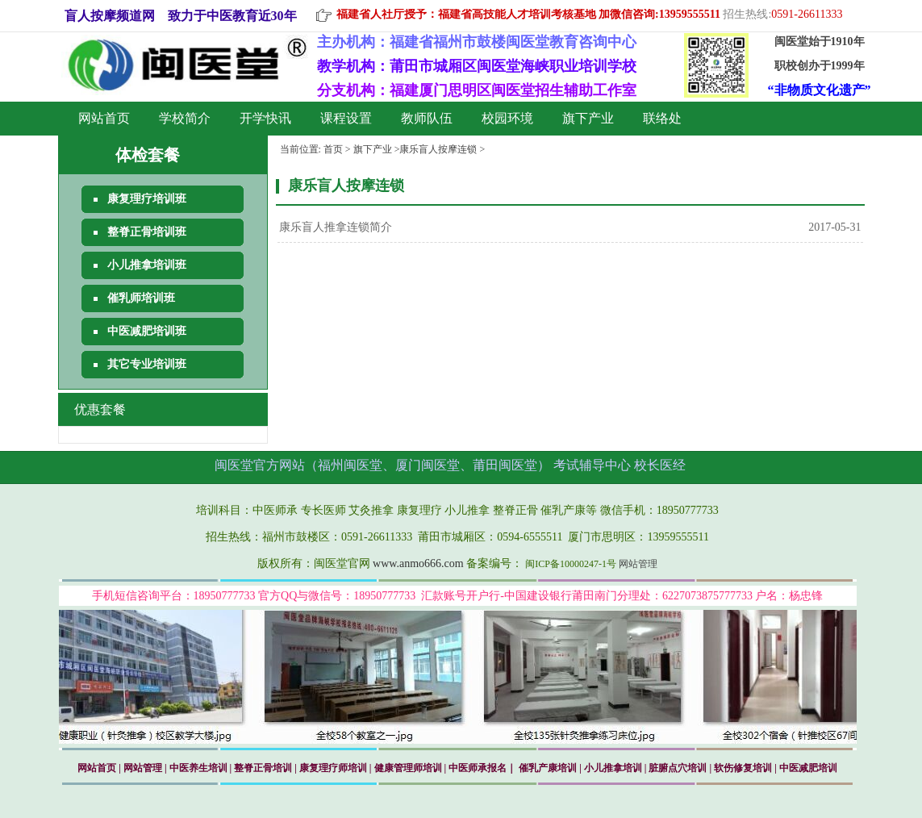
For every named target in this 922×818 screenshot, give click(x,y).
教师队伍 (427, 118)
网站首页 (104, 118)
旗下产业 (588, 118)
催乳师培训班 (141, 298)
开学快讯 (265, 118)
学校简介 (185, 118)
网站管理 (638, 564)
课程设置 (346, 118)
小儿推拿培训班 (146, 265)
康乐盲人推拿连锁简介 (335, 227)
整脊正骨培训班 (146, 232)
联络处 (662, 118)
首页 (333, 149)
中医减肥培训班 (146, 331)
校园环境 (507, 118)
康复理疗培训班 (146, 199)
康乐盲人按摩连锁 (438, 149)
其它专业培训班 (146, 364)
